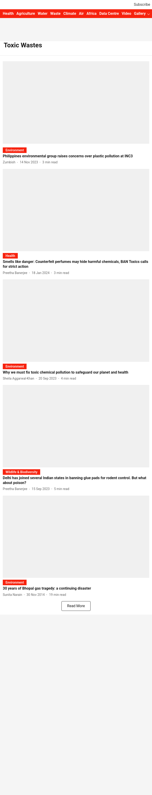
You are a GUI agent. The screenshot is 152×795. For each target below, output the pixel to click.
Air (81, 13)
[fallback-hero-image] (76, 102)
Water (42, 13)
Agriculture (25, 13)
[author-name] (10, 162)
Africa (91, 13)
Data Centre (109, 13)
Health (8, 13)
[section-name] (15, 150)
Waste (55, 13)
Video (126, 13)
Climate (69, 13)
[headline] (76, 156)
